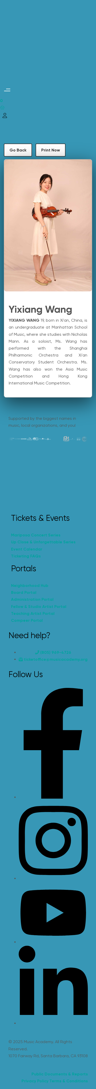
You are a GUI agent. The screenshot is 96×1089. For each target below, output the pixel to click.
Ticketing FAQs (26, 556)
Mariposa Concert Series (35, 535)
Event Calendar (26, 549)
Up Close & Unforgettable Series (43, 542)
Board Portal (23, 592)
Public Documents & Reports (59, 1074)
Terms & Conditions (68, 1080)
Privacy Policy (35, 1080)
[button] (7, 90)
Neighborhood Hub (29, 585)
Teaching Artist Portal (33, 613)
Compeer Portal (27, 620)
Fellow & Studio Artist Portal (38, 606)
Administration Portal (32, 599)
